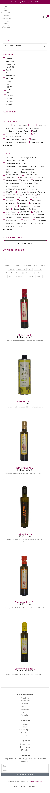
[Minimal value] (25, 240)
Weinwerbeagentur (35, 781)
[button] (43, 17)
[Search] (22, 45)
